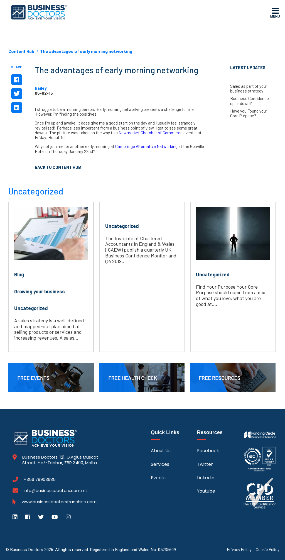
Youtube (206, 491)
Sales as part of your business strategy (248, 88)
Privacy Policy (239, 549)
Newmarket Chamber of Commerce (151, 132)
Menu (275, 12)
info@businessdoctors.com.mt (55, 490)
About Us (161, 450)
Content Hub (21, 51)
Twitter (205, 464)
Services (160, 464)
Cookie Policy (267, 549)
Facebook (208, 450)
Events (158, 477)
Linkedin (205, 477)
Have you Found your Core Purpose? (248, 113)
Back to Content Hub (58, 167)
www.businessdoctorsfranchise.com (59, 502)
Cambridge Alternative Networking (146, 146)
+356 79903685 (40, 479)
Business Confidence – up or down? (251, 101)
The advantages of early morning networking (86, 51)
